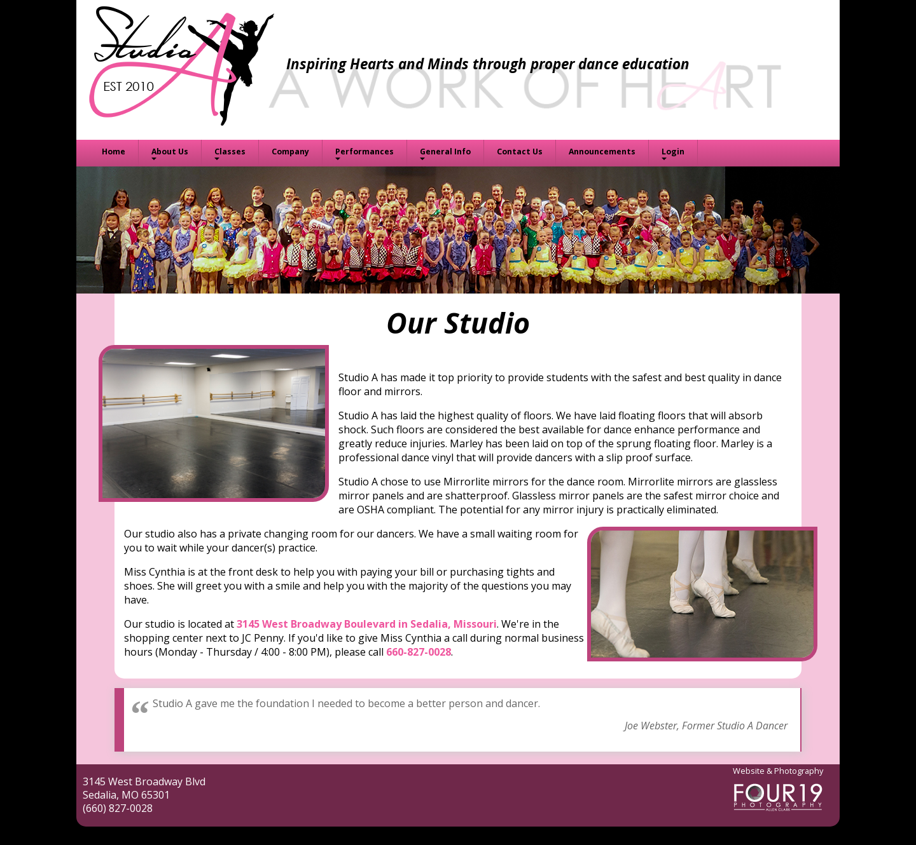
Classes (230, 151)
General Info (445, 151)
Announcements (602, 151)
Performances (364, 151)
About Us (169, 151)
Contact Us (520, 151)
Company (290, 151)
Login (673, 151)
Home (113, 151)
